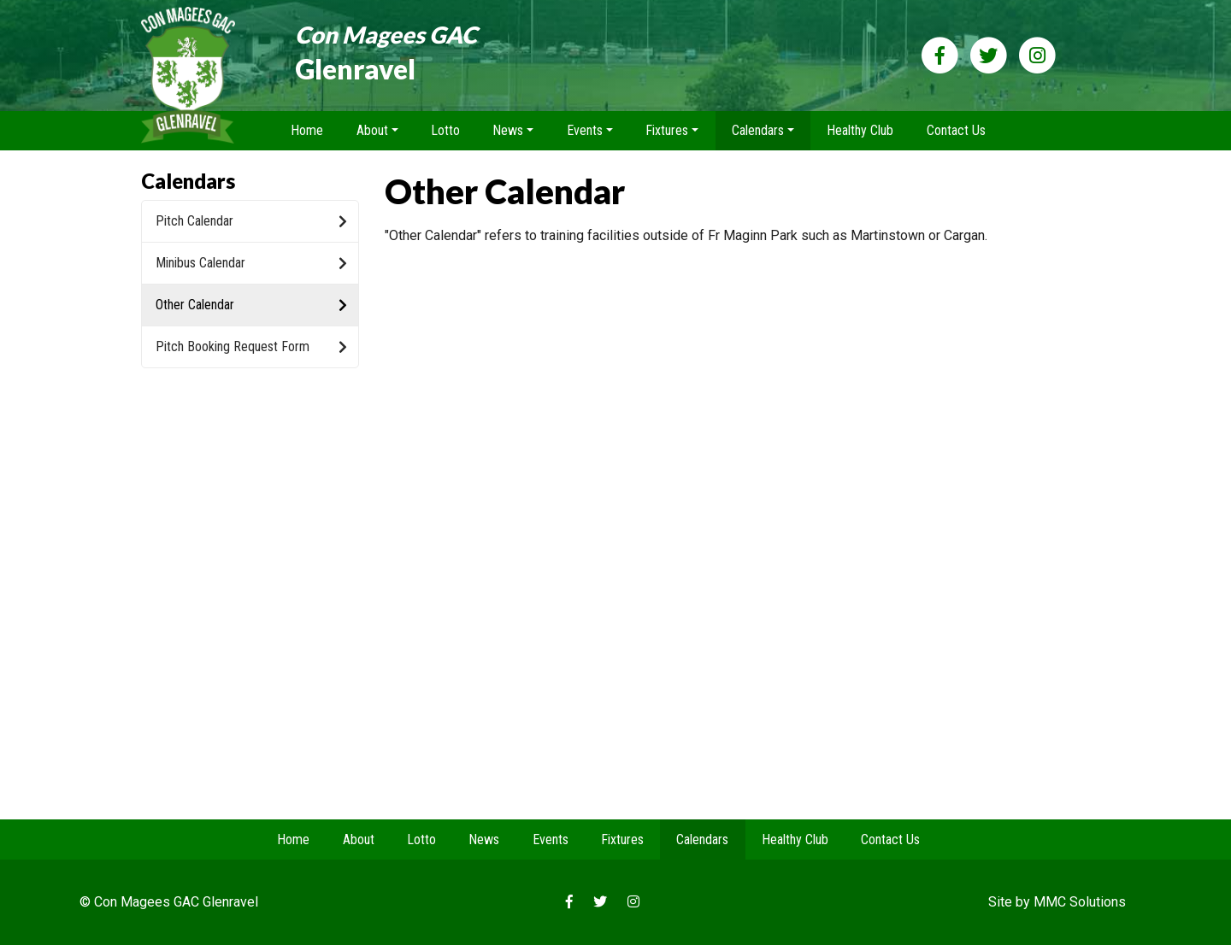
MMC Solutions (1080, 902)
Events (550, 839)
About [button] (372, 130)
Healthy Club (860, 130)
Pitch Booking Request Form (251, 346)
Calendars (702, 839)
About (358, 839)
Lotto (445, 130)
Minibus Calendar (251, 263)
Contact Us (956, 130)
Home (307, 130)
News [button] (507, 130)
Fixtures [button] (666, 130)
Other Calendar (251, 304)
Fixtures (622, 839)
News (483, 839)
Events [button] (585, 130)
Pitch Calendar (251, 221)
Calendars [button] (758, 130)
